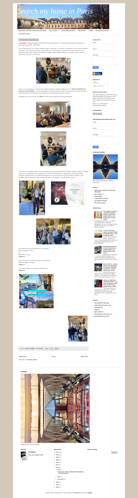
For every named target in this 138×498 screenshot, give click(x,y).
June (59, 469)
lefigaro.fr (97, 309)
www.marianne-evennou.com (102, 305)
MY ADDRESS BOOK (102, 30)
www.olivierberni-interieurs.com (103, 314)
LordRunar (77, 493)
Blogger (90, 493)
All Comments (99, 86)
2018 (57, 455)
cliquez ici (22, 256)
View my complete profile (36, 455)
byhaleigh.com (98, 307)
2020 (57, 460)
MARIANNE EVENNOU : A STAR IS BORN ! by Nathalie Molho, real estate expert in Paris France (110, 250)
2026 (57, 487)
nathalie (33, 452)
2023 (57, 467)
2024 (57, 482)
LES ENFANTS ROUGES (101, 303)
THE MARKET (82, 30)
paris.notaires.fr (98, 312)
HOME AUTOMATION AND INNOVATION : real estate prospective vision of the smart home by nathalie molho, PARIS (110, 283)
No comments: (40, 348)
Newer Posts (22, 356)
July (58, 476)
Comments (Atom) (31, 359)
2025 (57, 485)
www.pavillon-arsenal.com (101, 316)
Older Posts (84, 356)
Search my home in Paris (55, 11)
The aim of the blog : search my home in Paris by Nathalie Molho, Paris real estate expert (110, 233)
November (60, 479)
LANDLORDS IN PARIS (68, 30)
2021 (57, 462)
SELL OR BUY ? (54, 30)
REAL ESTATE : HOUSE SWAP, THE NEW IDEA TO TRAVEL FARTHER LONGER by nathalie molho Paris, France (110, 267)
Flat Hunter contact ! (24, 34)
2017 (57, 452)
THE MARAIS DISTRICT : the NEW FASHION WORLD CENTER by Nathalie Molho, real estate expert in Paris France (110, 215)
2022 (57, 465)
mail (40, 96)
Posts (96, 83)
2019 (57, 457)
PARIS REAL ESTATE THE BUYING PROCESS (32, 30)
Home (53, 356)
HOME (91, 30)
